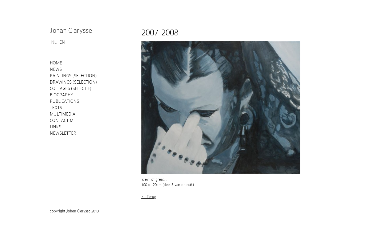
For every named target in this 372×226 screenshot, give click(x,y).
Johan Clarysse (71, 30)
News (56, 69)
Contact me (63, 120)
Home (56, 62)
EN (62, 42)
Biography (61, 94)
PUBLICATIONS (64, 101)
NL (53, 42)
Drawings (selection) (73, 82)
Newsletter (63, 133)
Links (55, 126)
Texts (56, 107)
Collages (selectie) (70, 88)
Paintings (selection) (73, 75)
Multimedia (62, 114)
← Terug (148, 197)
